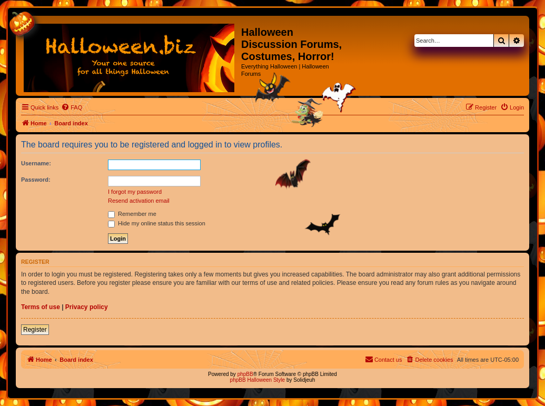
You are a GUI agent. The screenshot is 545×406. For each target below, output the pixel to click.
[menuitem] (71, 107)
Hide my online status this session (156, 223)
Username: (36, 163)
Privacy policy (86, 307)
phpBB (245, 374)
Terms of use (40, 307)
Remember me (132, 214)
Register (35, 329)
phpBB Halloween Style (257, 380)
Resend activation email (139, 200)
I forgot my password (135, 192)
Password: (36, 179)
